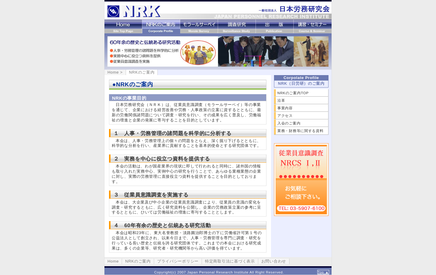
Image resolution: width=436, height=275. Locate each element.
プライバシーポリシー (178, 261)
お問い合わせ (273, 261)
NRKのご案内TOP (293, 93)
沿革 (281, 100)
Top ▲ (323, 272)
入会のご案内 (288, 123)
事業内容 (285, 108)
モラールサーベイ (199, 26)
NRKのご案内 (161, 26)
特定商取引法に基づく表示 (230, 261)
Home (123, 26)
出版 (275, 26)
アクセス (285, 116)
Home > (115, 72)
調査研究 (237, 26)
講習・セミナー (313, 26)
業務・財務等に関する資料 (300, 131)
